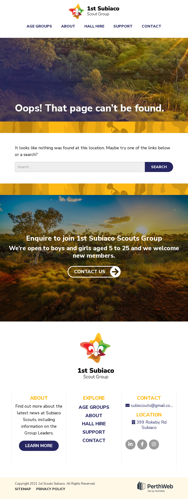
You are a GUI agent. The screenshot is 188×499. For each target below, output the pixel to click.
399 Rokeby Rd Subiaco (151, 424)
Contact (151, 26)
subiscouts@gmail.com (152, 405)
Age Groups (39, 26)
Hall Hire (94, 26)
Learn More (39, 446)
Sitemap (23, 489)
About (68, 26)
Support (123, 26)
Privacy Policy (50, 489)
